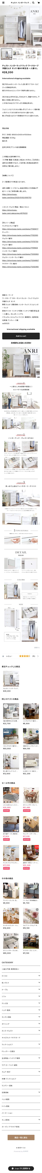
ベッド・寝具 (6, 1010)
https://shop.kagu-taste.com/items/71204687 (20, 260)
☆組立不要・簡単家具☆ (10, 969)
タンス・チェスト (7, 1031)
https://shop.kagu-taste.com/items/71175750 (20, 242)
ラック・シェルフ (7, 1044)
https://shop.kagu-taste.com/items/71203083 (20, 254)
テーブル (5, 990)
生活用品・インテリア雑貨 (11, 1058)
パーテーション (7, 1113)
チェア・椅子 (6, 1072)
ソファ (4, 996)
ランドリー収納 (7, 1086)
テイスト (5, 976)
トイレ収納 (5, 1106)
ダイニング (5, 1024)
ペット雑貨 (5, 1099)
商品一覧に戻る (21, 1137)
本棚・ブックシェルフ (9, 1079)
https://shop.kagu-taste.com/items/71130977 (20, 229)
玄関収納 (5, 1092)
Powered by (21, 1151)
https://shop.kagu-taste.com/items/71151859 (20, 248)
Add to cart (21, 336)
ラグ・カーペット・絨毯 (9, 1065)
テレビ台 (5, 1003)
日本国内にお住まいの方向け (21, 343)
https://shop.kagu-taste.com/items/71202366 (20, 267)
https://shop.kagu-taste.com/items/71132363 (20, 235)
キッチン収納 (6, 1017)
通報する (37, 647)
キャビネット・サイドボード (11, 1038)
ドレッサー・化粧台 (8, 1051)
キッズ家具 (6, 1120)
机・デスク (5, 983)
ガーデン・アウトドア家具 (10, 1127)
